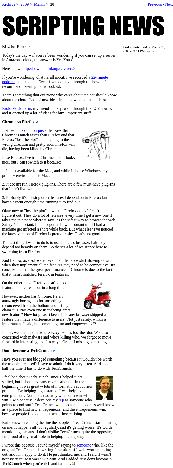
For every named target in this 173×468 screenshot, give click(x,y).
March (39, 4)
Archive (8, 4)
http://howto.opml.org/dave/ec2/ (48, 68)
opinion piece (35, 130)
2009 (25, 4)
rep (61, 400)
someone (84, 445)
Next (169, 4)
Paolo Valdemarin (16, 108)
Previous (154, 4)
